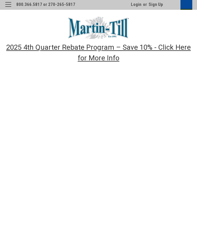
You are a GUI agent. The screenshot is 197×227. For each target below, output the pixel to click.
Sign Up (156, 4)
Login (136, 4)
